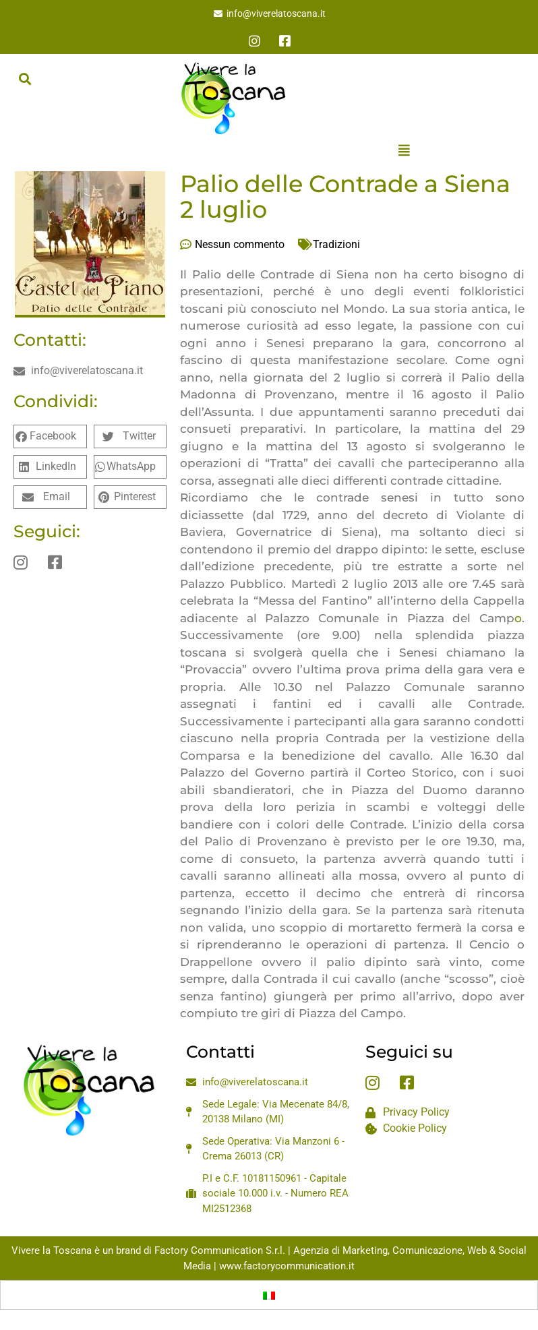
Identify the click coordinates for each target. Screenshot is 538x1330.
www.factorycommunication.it (287, 1266)
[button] (24, 78)
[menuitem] (269, 1295)
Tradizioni (336, 244)
